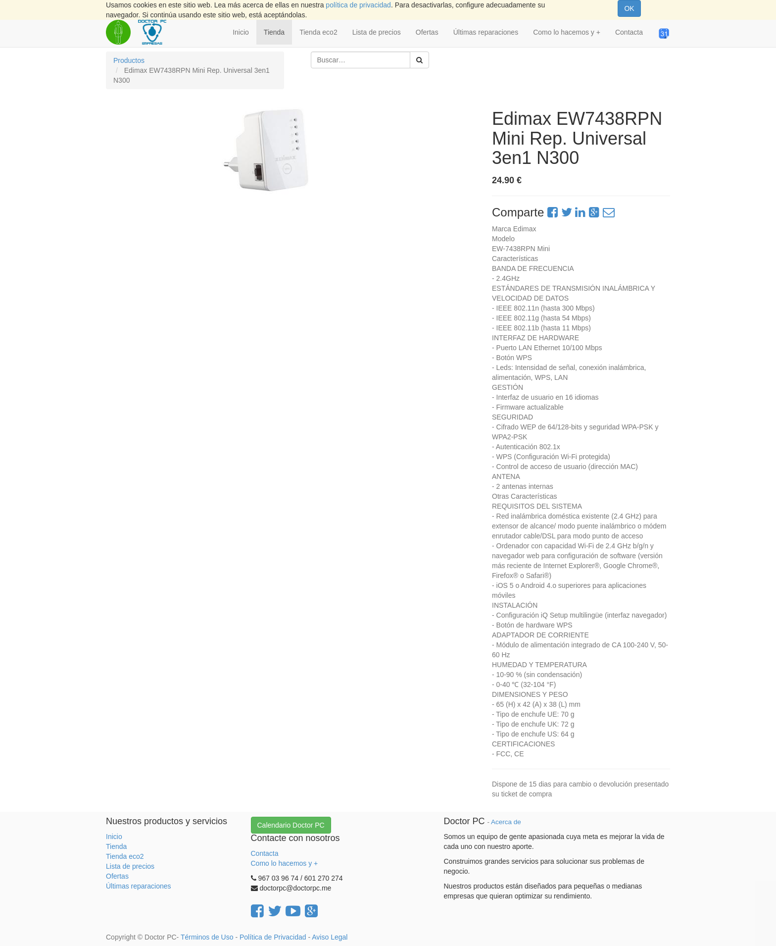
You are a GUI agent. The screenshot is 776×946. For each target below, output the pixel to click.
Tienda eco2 (125, 856)
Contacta (265, 853)
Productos (129, 60)
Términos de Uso (207, 937)
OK (629, 8)
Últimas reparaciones (138, 886)
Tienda (116, 846)
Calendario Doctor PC (291, 825)
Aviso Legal (329, 937)
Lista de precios (130, 866)
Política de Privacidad (273, 937)
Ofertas (117, 876)
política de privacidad (358, 5)
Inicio (114, 837)
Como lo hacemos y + (284, 863)
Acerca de (506, 822)
